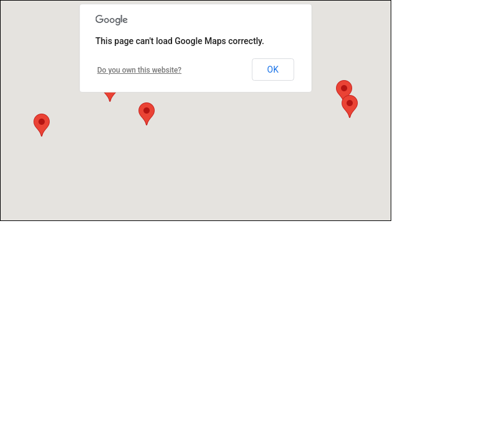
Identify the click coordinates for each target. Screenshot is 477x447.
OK (272, 69)
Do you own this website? (140, 70)
